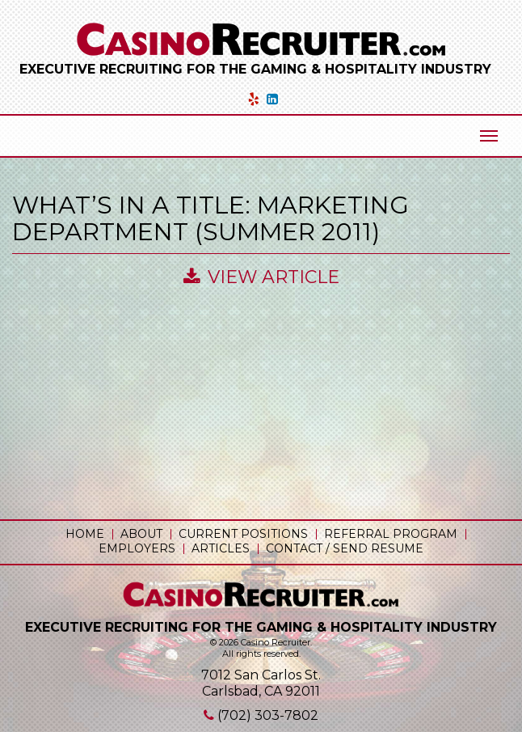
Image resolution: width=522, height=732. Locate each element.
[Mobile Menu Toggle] (489, 136)
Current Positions (243, 534)
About (141, 534)
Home (84, 534)
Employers (137, 548)
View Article (261, 277)
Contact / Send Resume (344, 548)
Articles (221, 548)
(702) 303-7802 (267, 715)
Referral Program (390, 534)
